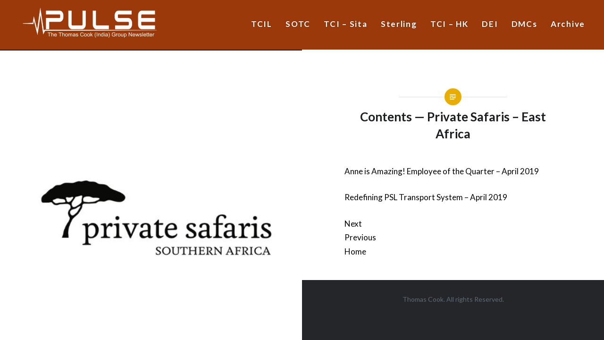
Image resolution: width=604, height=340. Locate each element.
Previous (360, 237)
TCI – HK (449, 24)
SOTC (297, 24)
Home (355, 251)
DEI (490, 24)
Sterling (399, 24)
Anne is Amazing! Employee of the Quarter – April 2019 (441, 171)
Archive (568, 24)
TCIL (261, 24)
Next (353, 224)
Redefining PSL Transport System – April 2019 (425, 197)
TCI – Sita (345, 24)
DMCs (524, 24)
